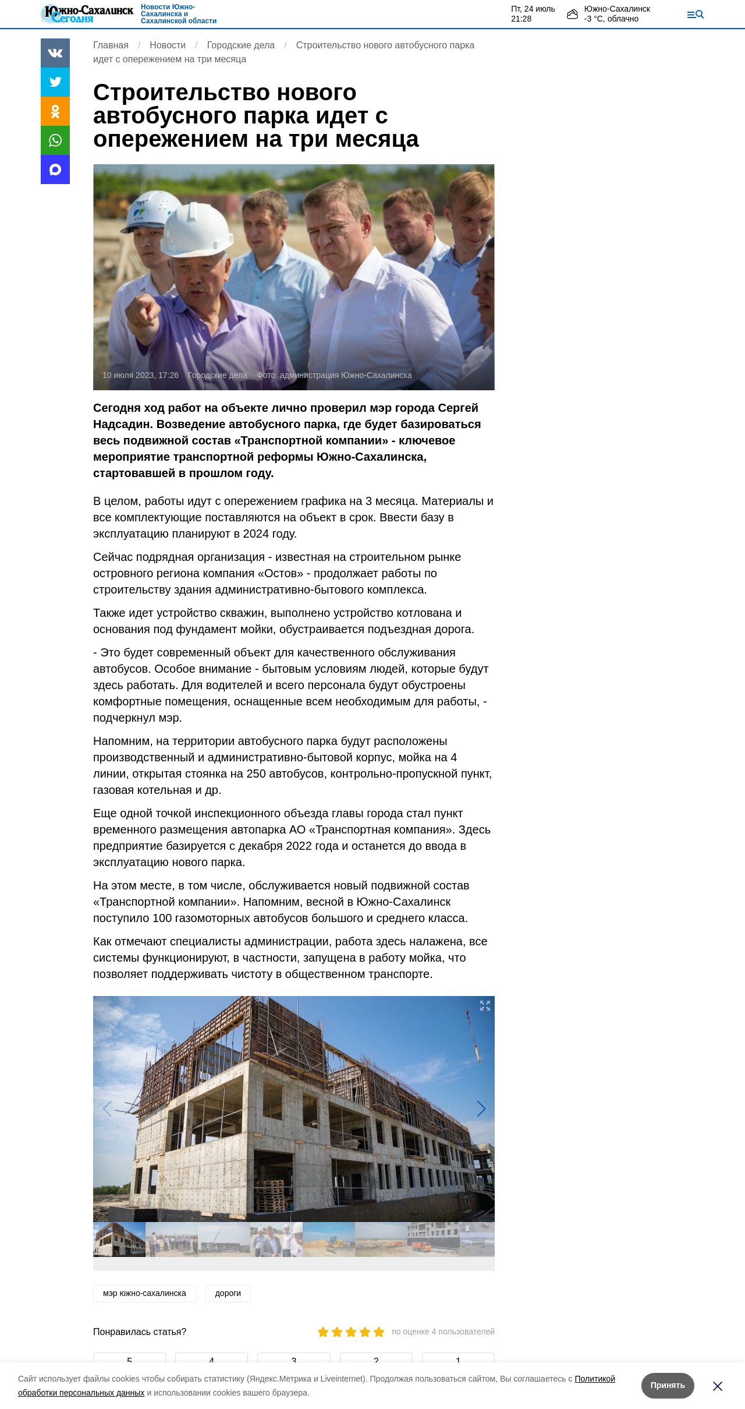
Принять (668, 1385)
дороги (228, 1293)
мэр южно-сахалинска (144, 1293)
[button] (481, 1109)
